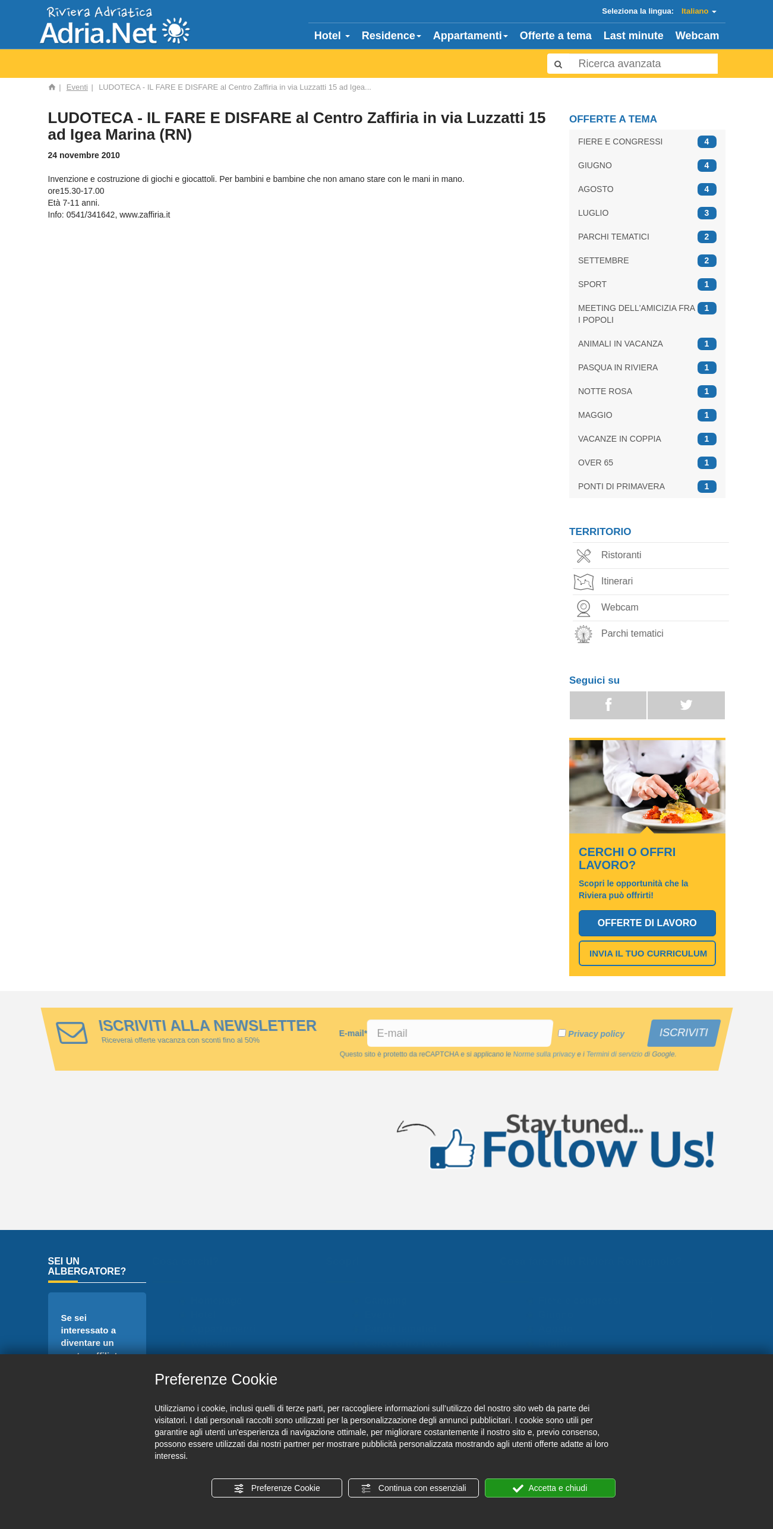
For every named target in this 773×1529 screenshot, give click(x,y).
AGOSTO (647, 189)
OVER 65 (647, 463)
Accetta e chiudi (550, 1488)
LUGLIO (647, 213)
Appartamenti (470, 36)
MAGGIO (647, 415)
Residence (391, 36)
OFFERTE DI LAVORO (647, 923)
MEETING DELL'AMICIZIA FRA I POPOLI (647, 313)
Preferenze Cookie (277, 1488)
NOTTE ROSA (647, 391)
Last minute (634, 36)
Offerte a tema (556, 36)
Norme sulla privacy (545, 1054)
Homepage (221, 1300)
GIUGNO (647, 165)
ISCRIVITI (682, 1033)
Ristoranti (610, 556)
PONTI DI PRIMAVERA (647, 486)
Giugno (560, 1314)
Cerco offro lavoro (413, 1343)
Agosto (560, 1329)
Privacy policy (595, 1034)
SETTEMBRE (647, 260)
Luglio (558, 1343)
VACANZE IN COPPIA (647, 439)
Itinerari (606, 582)
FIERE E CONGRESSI (647, 142)
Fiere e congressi (584, 1300)
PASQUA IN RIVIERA (647, 367)
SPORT (647, 284)
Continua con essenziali (413, 1488)
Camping (391, 1300)
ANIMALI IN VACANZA (647, 344)
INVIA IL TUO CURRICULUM (648, 953)
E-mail (353, 1033)
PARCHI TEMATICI (647, 237)
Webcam (698, 36)
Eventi (77, 87)
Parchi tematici (621, 634)
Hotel (332, 36)
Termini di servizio (616, 1054)
